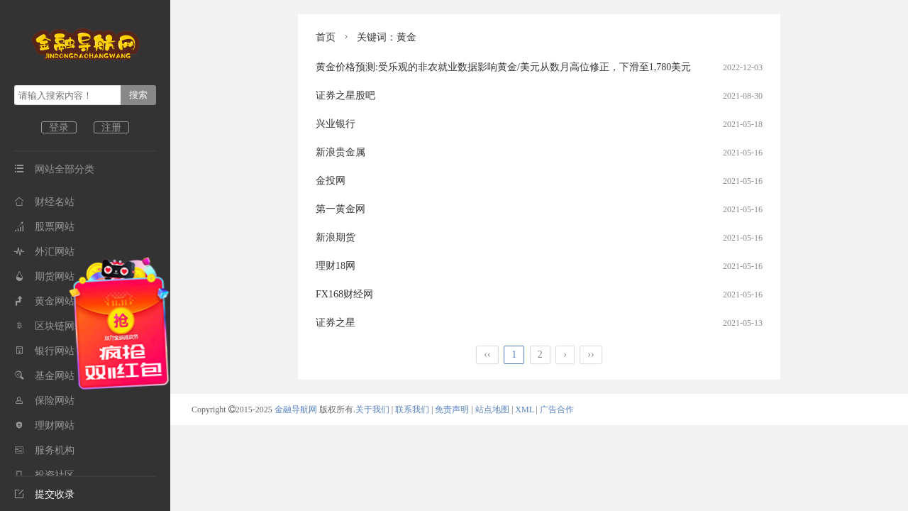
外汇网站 (44, 251)
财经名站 (44, 202)
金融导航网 (297, 409)
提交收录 (44, 494)
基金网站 (44, 375)
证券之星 (335, 322)
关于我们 (372, 409)
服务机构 (44, 450)
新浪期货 (335, 237)
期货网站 (44, 276)
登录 (59, 127)
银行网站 (44, 351)
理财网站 (44, 425)
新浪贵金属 (340, 152)
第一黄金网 (340, 209)
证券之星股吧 (345, 95)
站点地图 (492, 409)
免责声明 (452, 409)
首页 (326, 37)
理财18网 (335, 265)
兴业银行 (335, 124)
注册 (111, 127)
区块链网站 (49, 326)
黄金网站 (44, 301)
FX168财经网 (344, 294)
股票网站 (44, 226)
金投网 (330, 180)
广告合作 (557, 409)
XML (524, 409)
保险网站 (44, 400)
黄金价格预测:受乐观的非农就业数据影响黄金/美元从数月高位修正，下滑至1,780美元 (503, 67)
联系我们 (412, 409)
